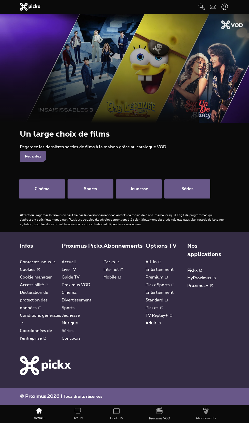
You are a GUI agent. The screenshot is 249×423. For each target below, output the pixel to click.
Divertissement (76, 300)
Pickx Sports (160, 285)
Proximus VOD (76, 285)
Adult (153, 323)
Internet (113, 270)
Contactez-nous (37, 262)
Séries (68, 331)
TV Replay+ (159, 315)
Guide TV (71, 277)
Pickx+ (154, 308)
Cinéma (69, 292)
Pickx (194, 270)
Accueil (69, 262)
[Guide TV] (116, 414)
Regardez (33, 156)
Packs (111, 262)
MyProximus (201, 278)
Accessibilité (34, 285)
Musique (70, 323)
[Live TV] (77, 414)
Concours (71, 338)
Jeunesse (71, 315)
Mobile (112, 277)
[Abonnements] (206, 414)
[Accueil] (39, 414)
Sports (68, 308)
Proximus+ (200, 286)
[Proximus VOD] (159, 414)
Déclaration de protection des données (34, 300)
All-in (153, 262)
